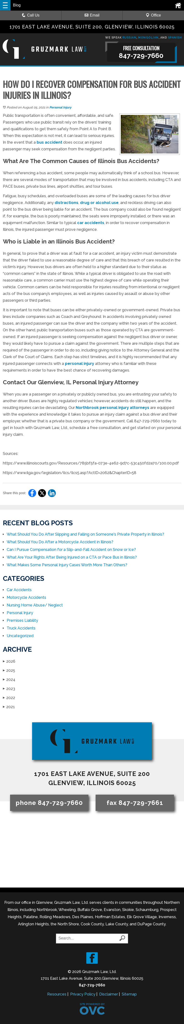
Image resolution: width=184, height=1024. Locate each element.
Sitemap (129, 994)
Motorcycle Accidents (26, 597)
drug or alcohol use (99, 202)
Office (153, 15)
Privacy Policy (82, 994)
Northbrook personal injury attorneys (112, 407)
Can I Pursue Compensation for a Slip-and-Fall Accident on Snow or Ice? (71, 549)
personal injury (79, 363)
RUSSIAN (129, 37)
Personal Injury (60, 107)
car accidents (90, 223)
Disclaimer (108, 994)
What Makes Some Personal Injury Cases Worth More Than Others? (67, 565)
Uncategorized (20, 636)
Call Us (31, 15)
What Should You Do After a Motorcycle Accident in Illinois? (60, 542)
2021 (9, 707)
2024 (9, 679)
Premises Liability (22, 620)
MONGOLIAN (148, 37)
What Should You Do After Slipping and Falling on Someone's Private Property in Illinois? (85, 534)
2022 (9, 698)
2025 (9, 670)
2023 (9, 688)
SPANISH (175, 37)
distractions (66, 202)
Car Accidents (19, 590)
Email (92, 15)
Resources (56, 994)
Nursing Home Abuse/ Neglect (35, 605)
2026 (9, 661)
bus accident (49, 142)
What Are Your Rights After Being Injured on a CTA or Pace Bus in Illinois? (72, 557)
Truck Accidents (21, 628)
